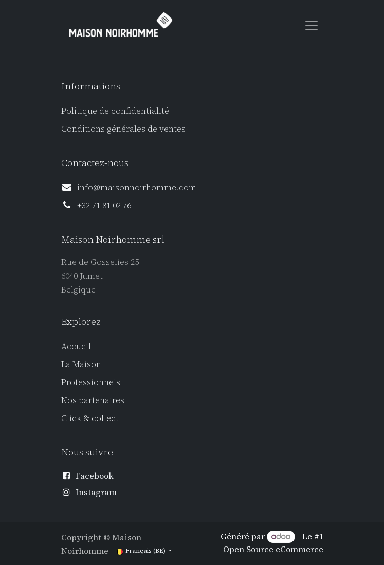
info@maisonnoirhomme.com (136, 187)
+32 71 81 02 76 (104, 205)
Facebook (95, 475)
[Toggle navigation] (311, 24)
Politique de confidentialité (115, 110)
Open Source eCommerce (273, 549)
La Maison (81, 364)
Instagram (96, 492)
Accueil (76, 346)
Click (72, 418)
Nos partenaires (92, 400)
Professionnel (88, 382)
